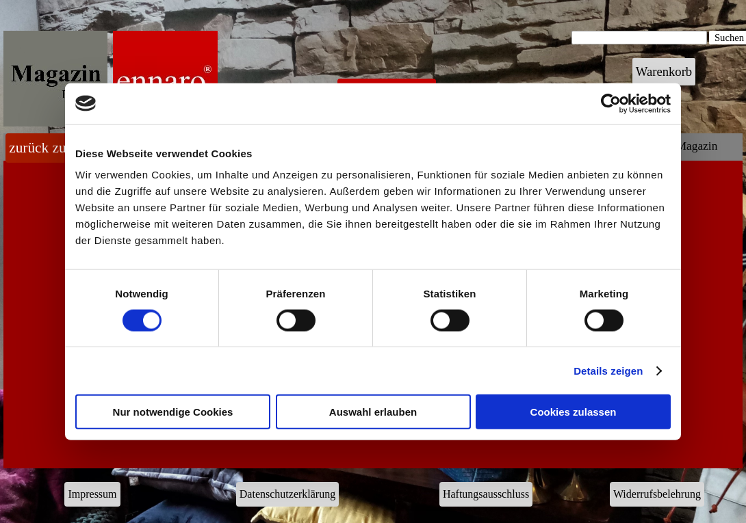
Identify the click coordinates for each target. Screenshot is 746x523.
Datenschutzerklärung (287, 494)
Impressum (92, 494)
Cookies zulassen (573, 412)
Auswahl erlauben (373, 412)
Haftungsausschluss (486, 494)
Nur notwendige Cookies (173, 412)
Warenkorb (664, 71)
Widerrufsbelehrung (657, 494)
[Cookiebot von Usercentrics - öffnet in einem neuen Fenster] (611, 103)
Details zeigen (608, 370)
